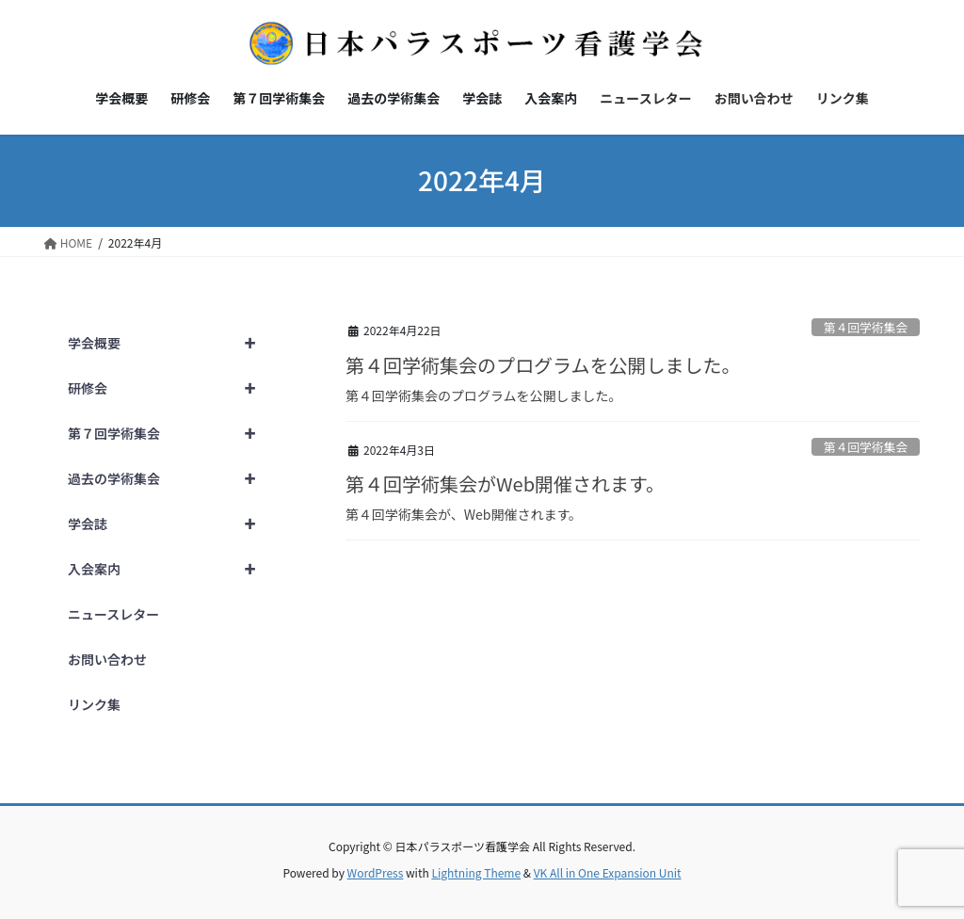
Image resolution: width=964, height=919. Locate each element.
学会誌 (170, 523)
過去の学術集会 (170, 478)
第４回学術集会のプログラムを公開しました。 (542, 365)
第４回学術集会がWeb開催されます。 (505, 483)
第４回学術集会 (866, 327)
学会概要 (170, 342)
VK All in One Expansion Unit (608, 872)
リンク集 (94, 704)
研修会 (170, 388)
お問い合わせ (107, 659)
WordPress (375, 872)
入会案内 (170, 568)
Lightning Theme (476, 872)
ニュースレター (113, 614)
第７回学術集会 (170, 433)
